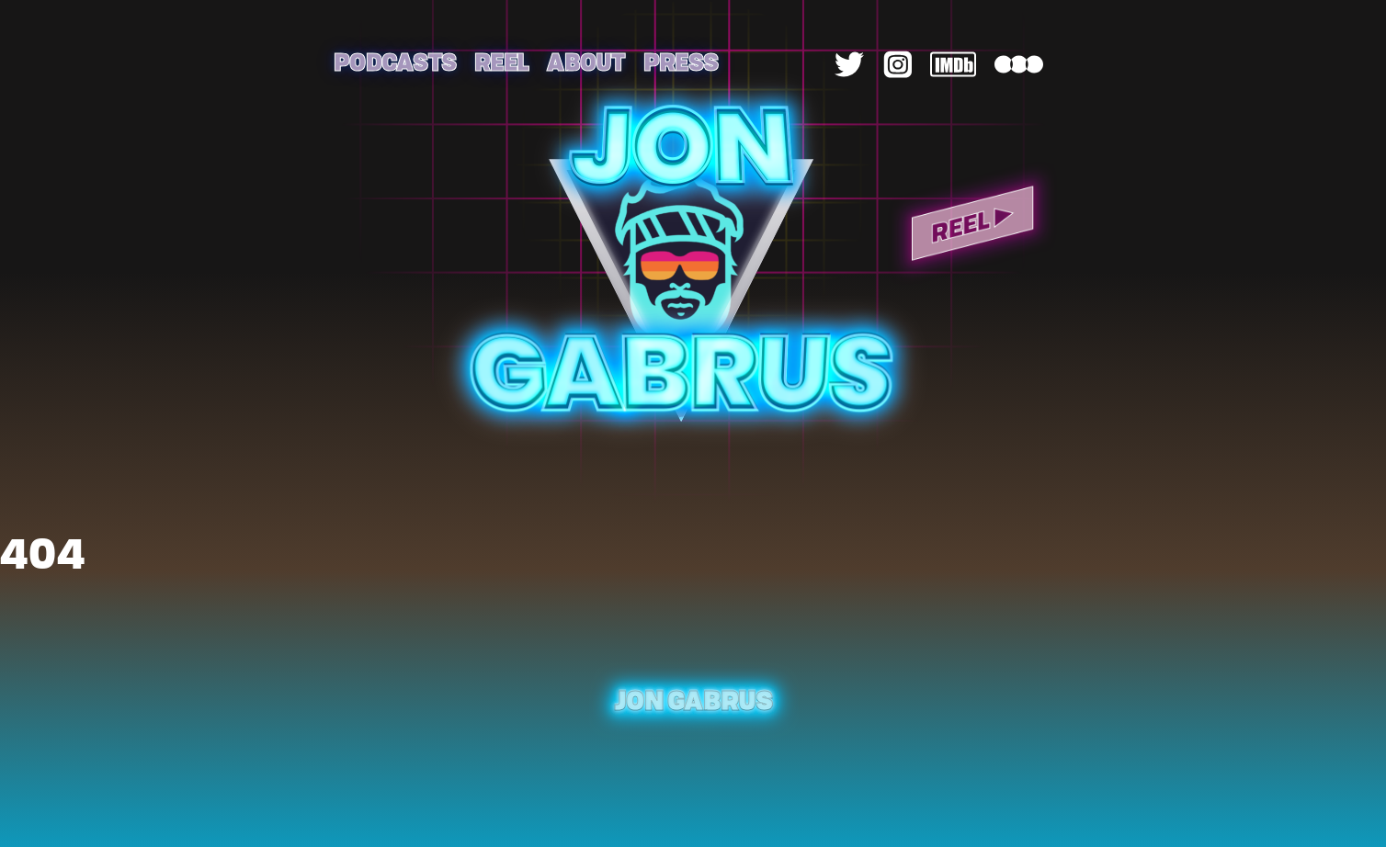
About (585, 61)
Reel (501, 61)
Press (680, 61)
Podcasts (395, 61)
